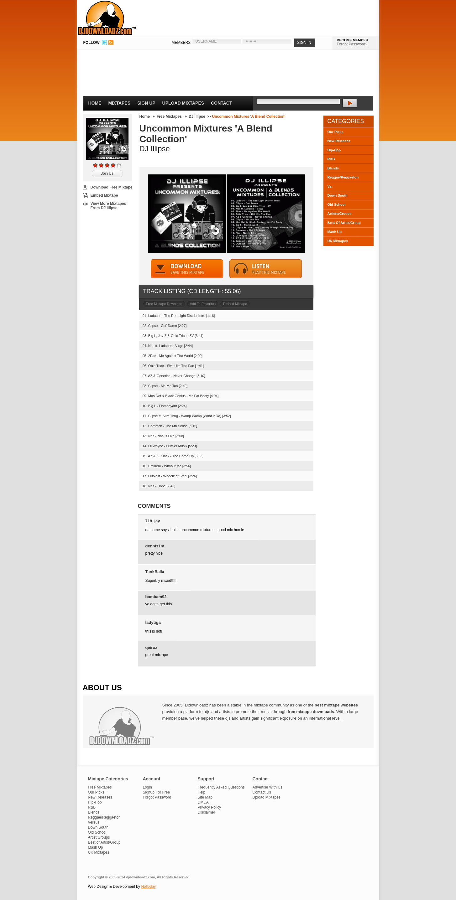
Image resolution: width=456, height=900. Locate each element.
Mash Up (335, 232)
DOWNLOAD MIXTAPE (187, 268)
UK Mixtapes (338, 241)
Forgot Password (157, 797)
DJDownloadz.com (107, 18)
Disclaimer (206, 812)
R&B (331, 159)
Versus (94, 822)
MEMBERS (181, 42)
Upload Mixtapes (183, 103)
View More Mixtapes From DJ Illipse (108, 205)
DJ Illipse (197, 116)
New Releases (339, 141)
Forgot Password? (352, 44)
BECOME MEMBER (352, 40)
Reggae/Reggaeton (343, 177)
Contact (221, 103)
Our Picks (335, 132)
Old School (337, 204)
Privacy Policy (209, 807)
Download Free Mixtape (112, 187)
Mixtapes (119, 103)
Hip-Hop (334, 150)
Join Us (107, 173)
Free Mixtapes (169, 116)
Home (95, 103)
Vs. (330, 186)
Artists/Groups (340, 213)
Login (147, 787)
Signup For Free (156, 792)
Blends (333, 168)
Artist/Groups (99, 837)
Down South (338, 195)
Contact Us (262, 792)
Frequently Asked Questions (221, 787)
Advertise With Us (267, 787)
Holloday (148, 886)
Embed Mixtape (104, 195)
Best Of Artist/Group (344, 223)
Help (202, 792)
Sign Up (146, 103)
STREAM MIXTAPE (265, 268)
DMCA (203, 802)
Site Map (205, 797)
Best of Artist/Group (104, 842)
